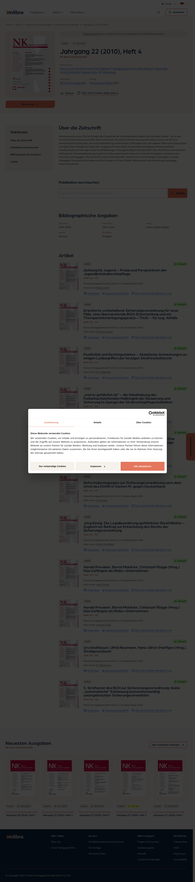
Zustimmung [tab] (51, 422)
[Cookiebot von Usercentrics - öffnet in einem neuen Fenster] (151, 413)
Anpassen (97, 466)
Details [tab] (97, 422)
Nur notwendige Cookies (52, 466)
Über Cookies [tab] (143, 422)
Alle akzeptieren (142, 466)
